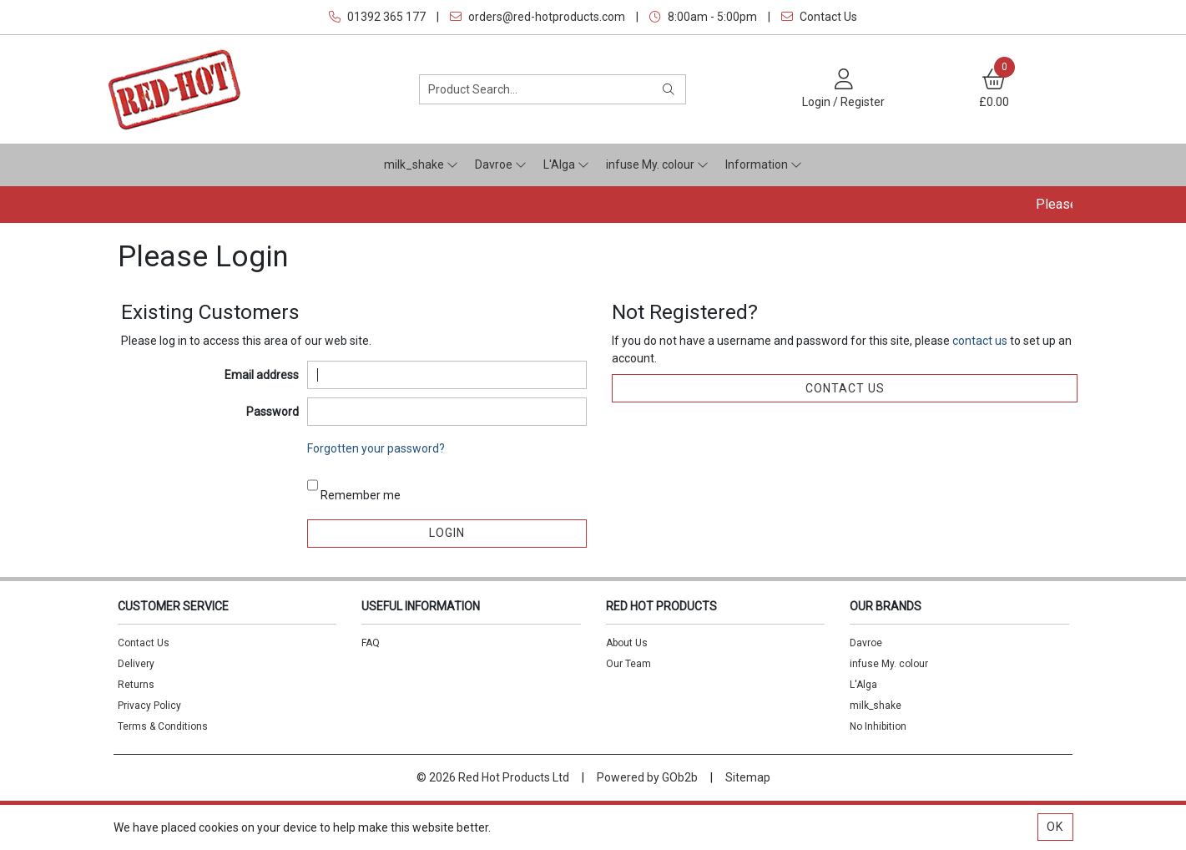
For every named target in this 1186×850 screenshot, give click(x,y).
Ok (1055, 826)
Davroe (501, 164)
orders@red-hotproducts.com (537, 16)
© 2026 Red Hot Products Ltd (492, 777)
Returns (136, 685)
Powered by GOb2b (647, 777)
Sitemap (747, 777)
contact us (981, 340)
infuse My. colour (657, 164)
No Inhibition (878, 726)
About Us (627, 643)
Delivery (136, 664)
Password (272, 411)
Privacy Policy (149, 705)
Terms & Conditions (163, 726)
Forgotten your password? (376, 448)
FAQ (370, 643)
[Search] (669, 89)
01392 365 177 (377, 16)
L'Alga (566, 164)
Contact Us (819, 16)
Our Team (628, 664)
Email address (262, 375)
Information (763, 164)
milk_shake (421, 164)
